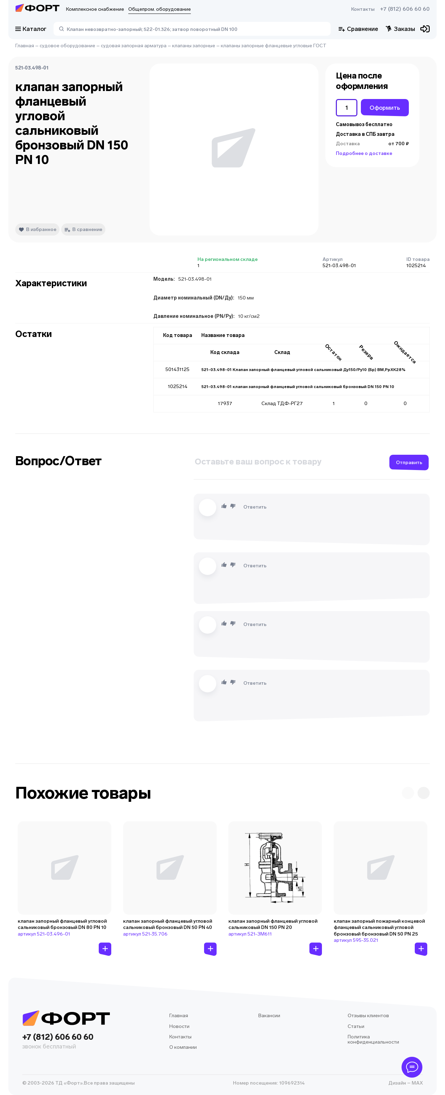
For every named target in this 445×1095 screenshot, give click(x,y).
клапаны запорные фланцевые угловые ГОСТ (273, 46)
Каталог (31, 28)
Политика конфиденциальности (373, 1039)
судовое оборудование (67, 46)
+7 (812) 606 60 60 (405, 9)
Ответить (255, 507)
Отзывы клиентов (368, 1015)
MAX (417, 1083)
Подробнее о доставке (364, 153)
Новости (179, 1026)
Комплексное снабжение (95, 9)
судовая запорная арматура (134, 46)
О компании (183, 1047)
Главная (24, 46)
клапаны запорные (193, 46)
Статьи (356, 1026)
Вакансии (269, 1015)
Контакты (362, 9)
